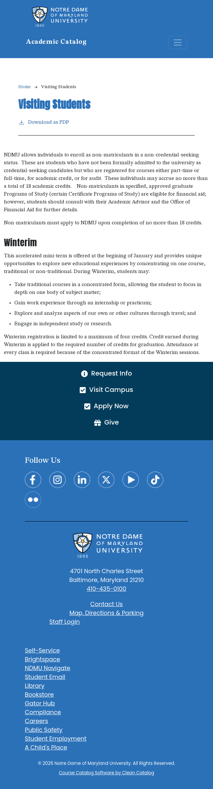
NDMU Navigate (47, 668)
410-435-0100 (106, 589)
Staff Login (64, 622)
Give (106, 422)
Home (24, 87)
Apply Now (106, 406)
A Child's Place (46, 747)
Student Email (45, 677)
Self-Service (42, 650)
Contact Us (106, 604)
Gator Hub (40, 703)
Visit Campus (106, 389)
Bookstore (39, 694)
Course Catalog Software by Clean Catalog (106, 773)
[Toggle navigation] (178, 42)
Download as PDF (43, 122)
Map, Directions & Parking (106, 613)
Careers (36, 721)
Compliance (43, 712)
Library (34, 686)
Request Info (106, 373)
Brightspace (42, 659)
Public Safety (43, 730)
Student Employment (56, 738)
